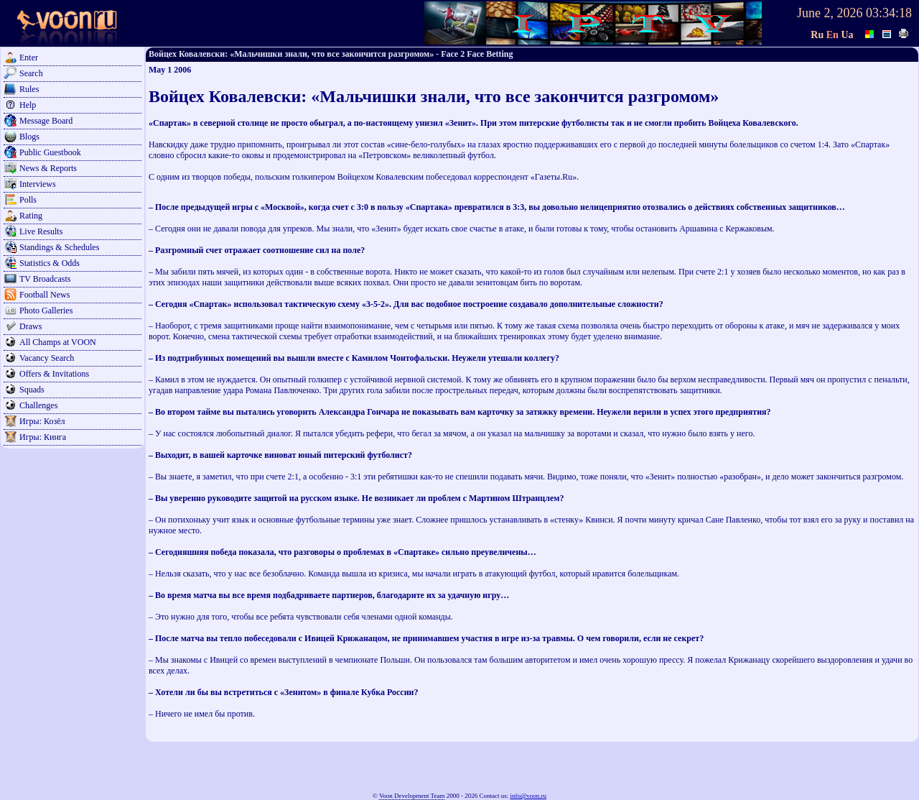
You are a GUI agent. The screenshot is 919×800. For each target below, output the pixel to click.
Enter (28, 57)
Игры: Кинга (42, 437)
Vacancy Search (46, 358)
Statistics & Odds (49, 263)
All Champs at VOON (57, 342)
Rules (29, 89)
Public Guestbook (50, 152)
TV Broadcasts (44, 279)
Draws (30, 326)
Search (31, 73)
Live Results (40, 231)
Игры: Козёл (42, 421)
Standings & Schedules (59, 247)
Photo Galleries (46, 310)
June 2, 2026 (830, 13)
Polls (28, 200)
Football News (44, 295)
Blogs (29, 137)
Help (27, 105)
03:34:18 (889, 13)
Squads (32, 390)
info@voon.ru (528, 795)
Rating (30, 216)
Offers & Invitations (54, 374)
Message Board (46, 121)
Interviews (37, 184)
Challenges (38, 405)
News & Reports (48, 168)
